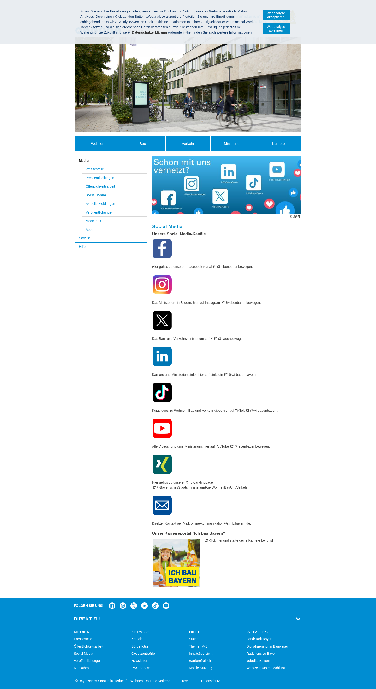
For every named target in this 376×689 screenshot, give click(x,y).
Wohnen (97, 143)
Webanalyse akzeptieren (276, 15)
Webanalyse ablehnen (276, 28)
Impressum (185, 681)
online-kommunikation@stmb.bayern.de (220, 523)
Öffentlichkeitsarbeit (100, 186)
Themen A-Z (198, 646)
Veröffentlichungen (99, 212)
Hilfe (82, 247)
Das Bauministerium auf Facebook (112, 605)
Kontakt (137, 639)
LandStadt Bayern (260, 639)
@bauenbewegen (231, 339)
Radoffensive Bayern (262, 653)
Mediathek (93, 221)
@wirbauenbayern (242, 374)
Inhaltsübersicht (200, 653)
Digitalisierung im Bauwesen (268, 646)
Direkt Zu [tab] (87, 618)
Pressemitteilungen (100, 178)
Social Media (96, 195)
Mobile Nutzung (200, 668)
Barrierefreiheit (200, 661)
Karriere (278, 143)
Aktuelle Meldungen (100, 204)
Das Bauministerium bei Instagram (123, 605)
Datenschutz (210, 681)
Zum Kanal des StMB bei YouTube (166, 605)
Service (84, 238)
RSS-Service (141, 668)
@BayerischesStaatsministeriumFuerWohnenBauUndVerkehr (202, 487)
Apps (89, 230)
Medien (84, 160)
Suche (194, 639)
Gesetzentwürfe (143, 653)
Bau (143, 143)
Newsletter (139, 661)
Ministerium (233, 143)
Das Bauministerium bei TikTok (155, 605)
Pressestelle (95, 169)
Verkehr (188, 143)
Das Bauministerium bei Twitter (133, 605)
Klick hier (216, 540)
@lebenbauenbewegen (234, 267)
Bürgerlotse (140, 646)
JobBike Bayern (258, 661)
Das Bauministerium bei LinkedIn (144, 605)
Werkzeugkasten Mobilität (266, 668)
